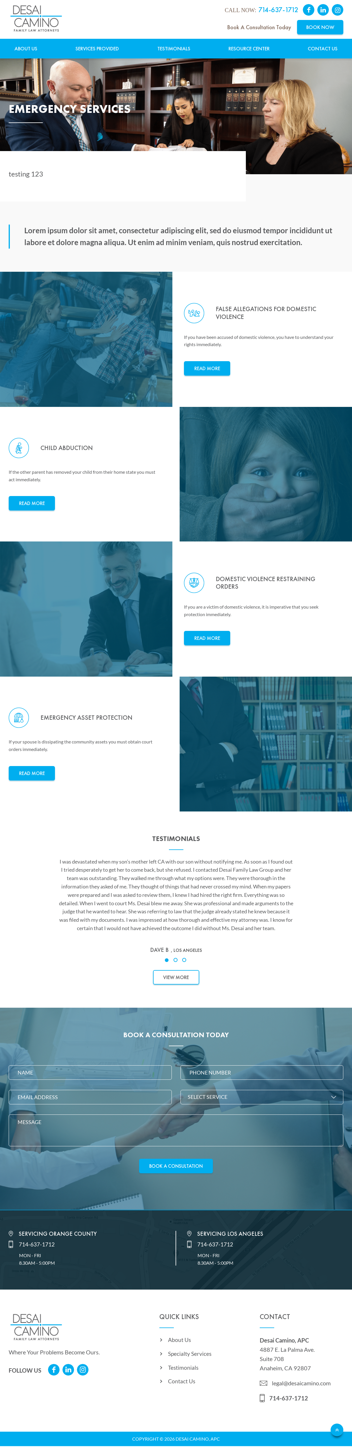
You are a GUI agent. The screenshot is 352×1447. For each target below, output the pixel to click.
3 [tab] (185, 961)
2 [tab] (176, 961)
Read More (207, 368)
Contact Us (323, 48)
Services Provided (97, 48)
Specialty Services (190, 1356)
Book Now (320, 27)
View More (176, 977)
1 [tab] (167, 961)
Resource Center (249, 48)
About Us (25, 48)
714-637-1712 (278, 9)
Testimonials (173, 48)
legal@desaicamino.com (301, 1383)
